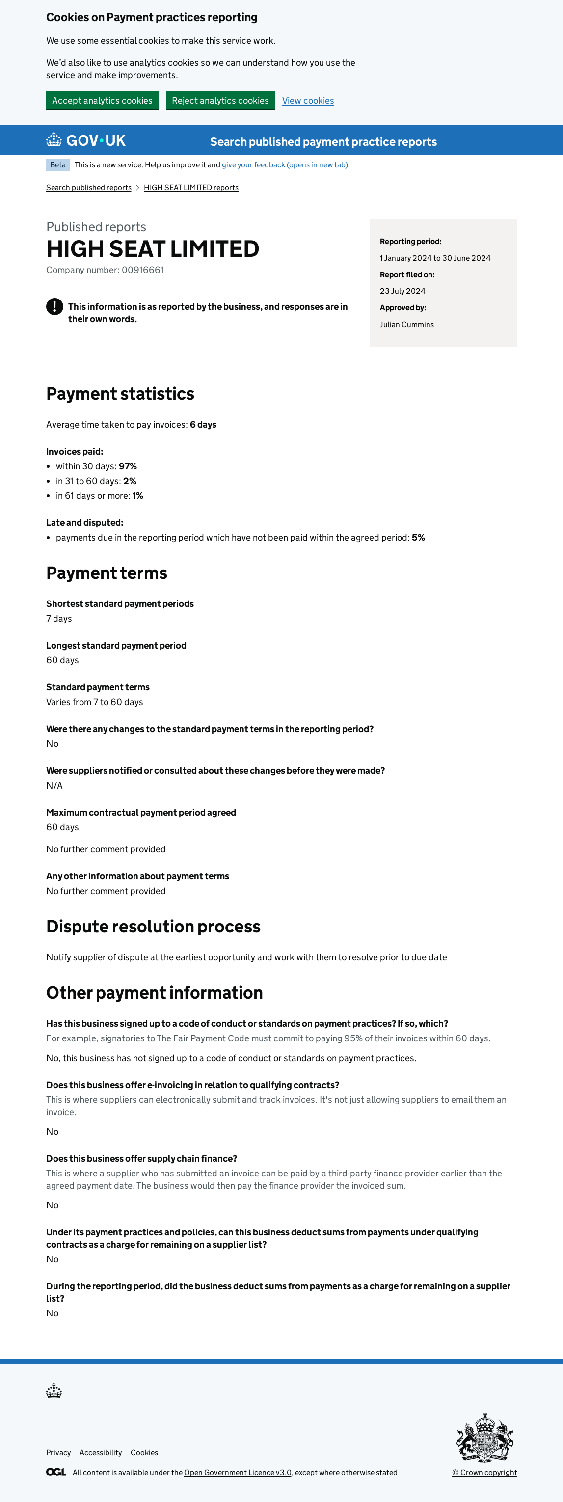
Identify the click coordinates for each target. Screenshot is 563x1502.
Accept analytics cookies (102, 100)
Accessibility (101, 1452)
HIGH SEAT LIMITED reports (191, 187)
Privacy (58, 1452)
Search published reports (89, 187)
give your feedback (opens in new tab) (285, 164)
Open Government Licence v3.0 (238, 1472)
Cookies (144, 1452)
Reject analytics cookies (220, 100)
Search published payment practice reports (323, 142)
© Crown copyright (484, 1472)
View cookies (308, 100)
